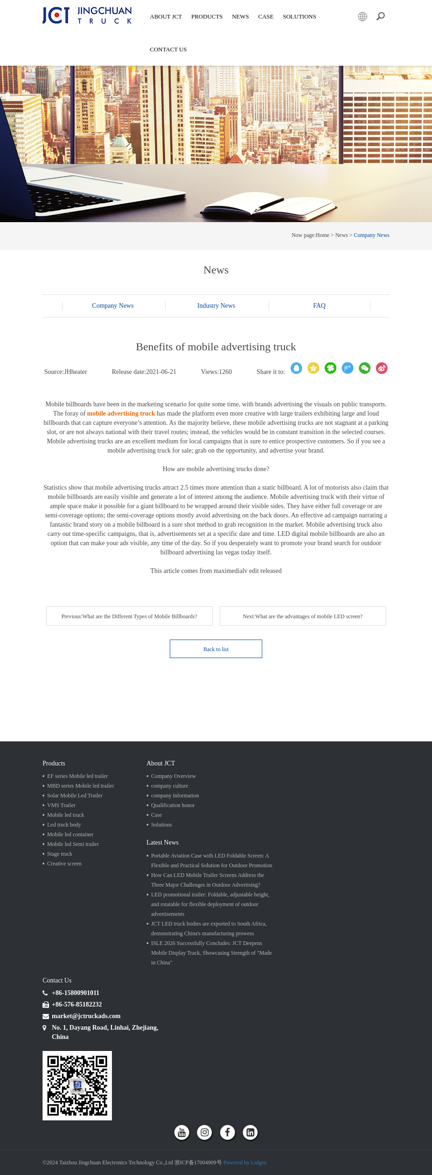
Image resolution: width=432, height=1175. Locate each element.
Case (265, 16)
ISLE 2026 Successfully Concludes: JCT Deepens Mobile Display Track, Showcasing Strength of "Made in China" (211, 953)
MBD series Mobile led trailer (80, 786)
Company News (371, 235)
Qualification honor (173, 805)
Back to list (216, 649)
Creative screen (64, 863)
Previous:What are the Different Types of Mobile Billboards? (129, 616)
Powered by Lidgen (245, 1162)
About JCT (166, 16)
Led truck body (64, 824)
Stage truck (59, 854)
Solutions (161, 824)
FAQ (319, 305)
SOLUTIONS (299, 16)
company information (175, 795)
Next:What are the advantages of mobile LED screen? (303, 616)
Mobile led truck (65, 815)
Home (322, 235)
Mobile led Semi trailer (73, 844)
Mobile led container (70, 834)
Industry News (216, 305)
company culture (169, 786)
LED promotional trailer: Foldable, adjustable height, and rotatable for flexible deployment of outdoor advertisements (210, 904)
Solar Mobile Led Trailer (75, 795)
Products (206, 16)
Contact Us (168, 49)
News (240, 16)
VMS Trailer (61, 805)
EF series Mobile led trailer (77, 776)
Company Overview (173, 776)
